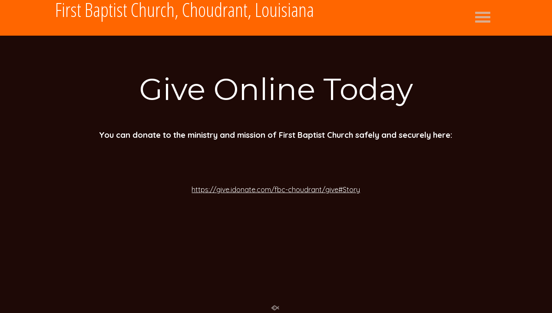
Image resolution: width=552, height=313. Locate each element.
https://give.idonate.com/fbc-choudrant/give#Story (276, 189)
